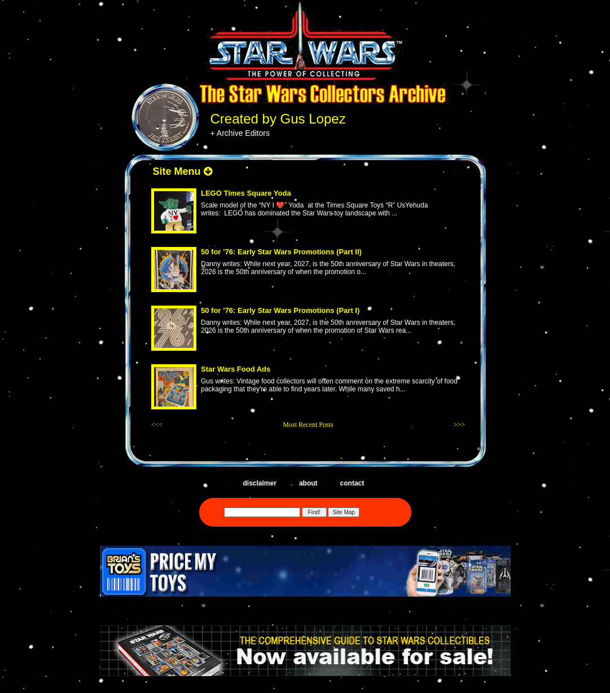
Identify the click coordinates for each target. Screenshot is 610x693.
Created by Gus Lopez (278, 118)
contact (352, 483)
